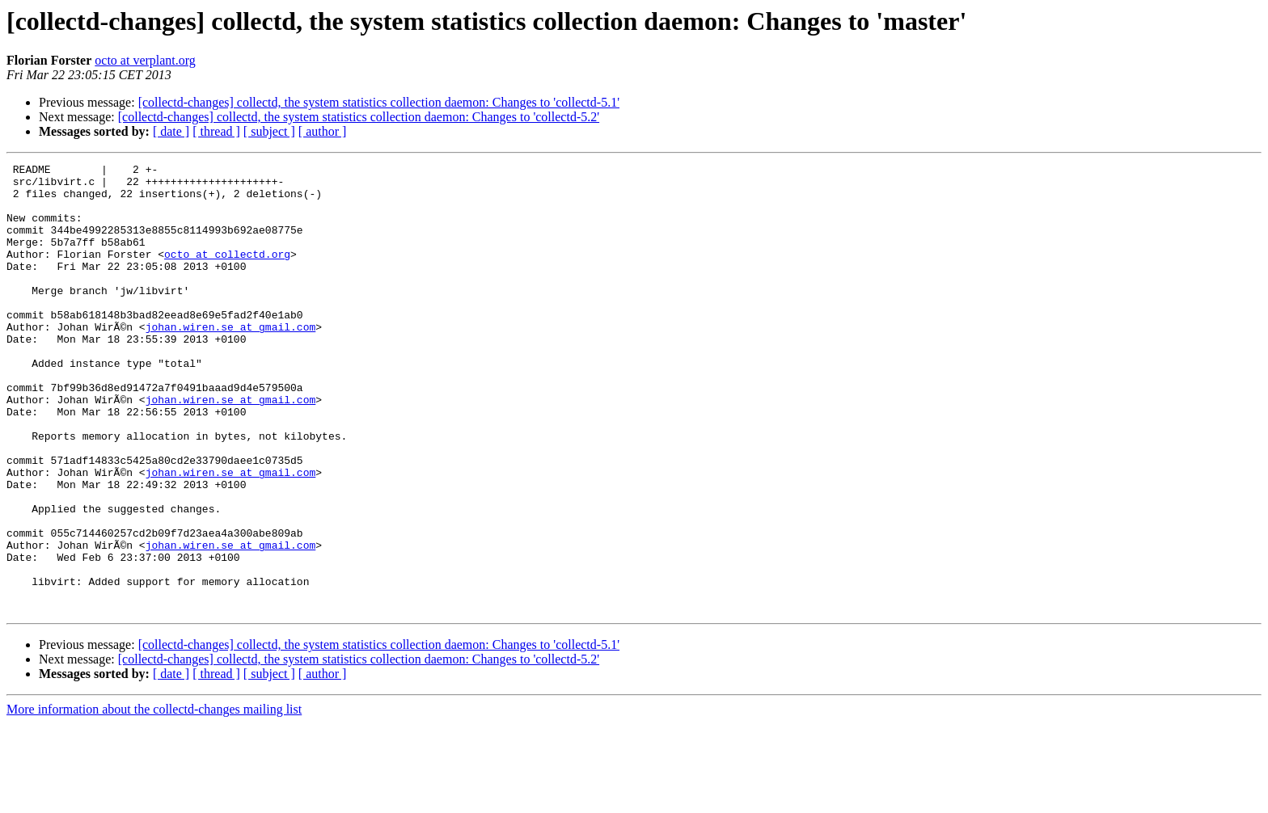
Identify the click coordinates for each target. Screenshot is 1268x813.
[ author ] (322, 131)
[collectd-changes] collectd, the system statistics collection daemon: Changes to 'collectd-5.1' (378, 102)
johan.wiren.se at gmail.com (231, 360)
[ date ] (171, 131)
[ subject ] (269, 131)
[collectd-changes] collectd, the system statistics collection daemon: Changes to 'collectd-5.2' (358, 117)
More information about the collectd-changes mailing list (154, 799)
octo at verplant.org (145, 60)
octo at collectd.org (227, 273)
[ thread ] (216, 131)
